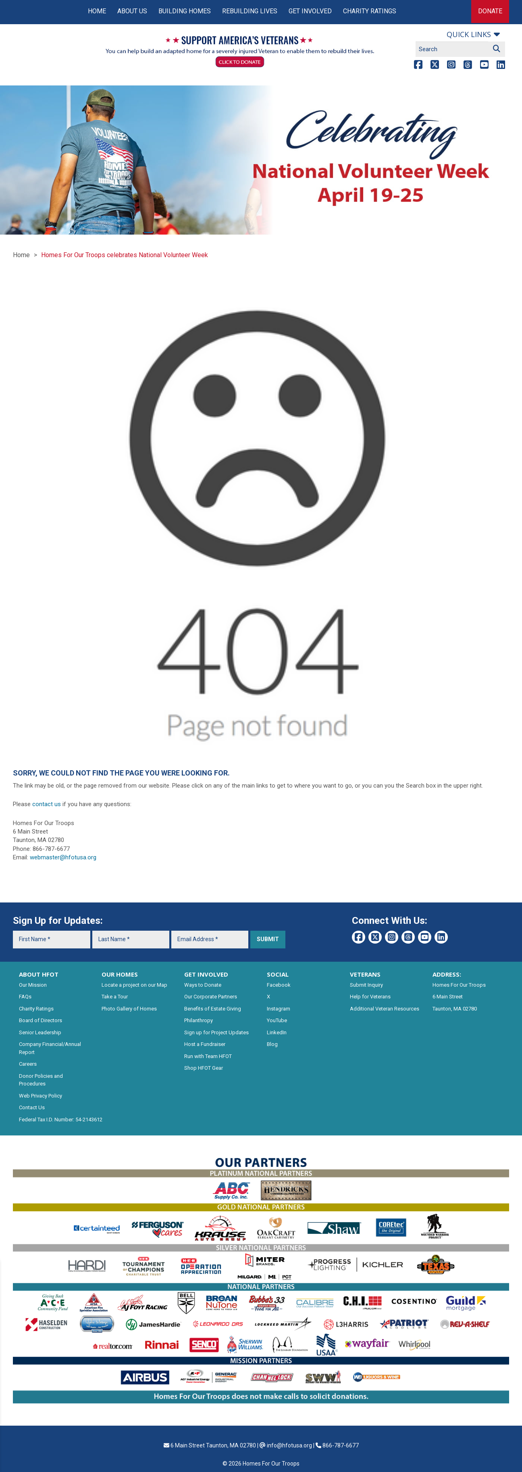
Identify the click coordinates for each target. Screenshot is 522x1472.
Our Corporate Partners (210, 997)
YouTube (277, 1020)
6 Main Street (448, 997)
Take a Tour (115, 997)
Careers (28, 1064)
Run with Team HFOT (208, 1056)
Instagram (278, 1009)
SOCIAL (278, 974)
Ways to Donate (202, 985)
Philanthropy (198, 1020)
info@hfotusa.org (289, 1445)
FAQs (25, 997)
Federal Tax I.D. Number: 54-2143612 (60, 1119)
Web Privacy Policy (40, 1096)
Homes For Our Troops (459, 985)
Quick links (469, 34)
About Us (132, 11)
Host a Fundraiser (204, 1044)
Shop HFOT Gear (203, 1068)
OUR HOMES (120, 974)
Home (97, 11)
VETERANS (365, 974)
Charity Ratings (369, 11)
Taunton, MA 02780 (455, 1009)
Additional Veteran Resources (384, 1009)
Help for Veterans (370, 997)
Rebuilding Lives (249, 11)
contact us (46, 804)
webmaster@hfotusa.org (63, 857)
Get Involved (310, 11)
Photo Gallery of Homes (129, 1009)
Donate (490, 11)
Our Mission (33, 985)
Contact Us (32, 1107)
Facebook (279, 985)
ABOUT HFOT (38, 974)
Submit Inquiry (366, 985)
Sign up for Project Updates (216, 1032)
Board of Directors (40, 1020)
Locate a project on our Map (134, 985)
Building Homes (184, 11)
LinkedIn (277, 1032)
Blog (272, 1044)
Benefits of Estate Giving (212, 1009)
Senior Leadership (40, 1032)
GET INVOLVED (206, 974)
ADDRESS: (447, 974)
